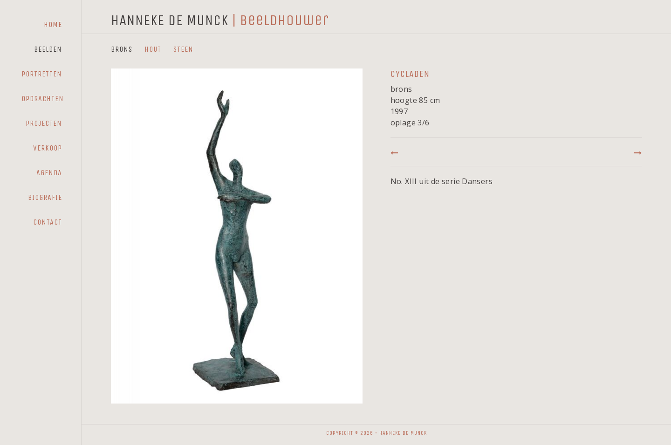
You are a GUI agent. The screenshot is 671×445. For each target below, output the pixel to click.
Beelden (48, 49)
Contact (47, 222)
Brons (121, 49)
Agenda (49, 172)
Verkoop (47, 148)
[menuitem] (42, 25)
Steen (183, 49)
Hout (152, 49)
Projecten (44, 123)
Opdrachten (42, 98)
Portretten (41, 73)
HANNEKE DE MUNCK (169, 20)
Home (53, 24)
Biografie (45, 197)
